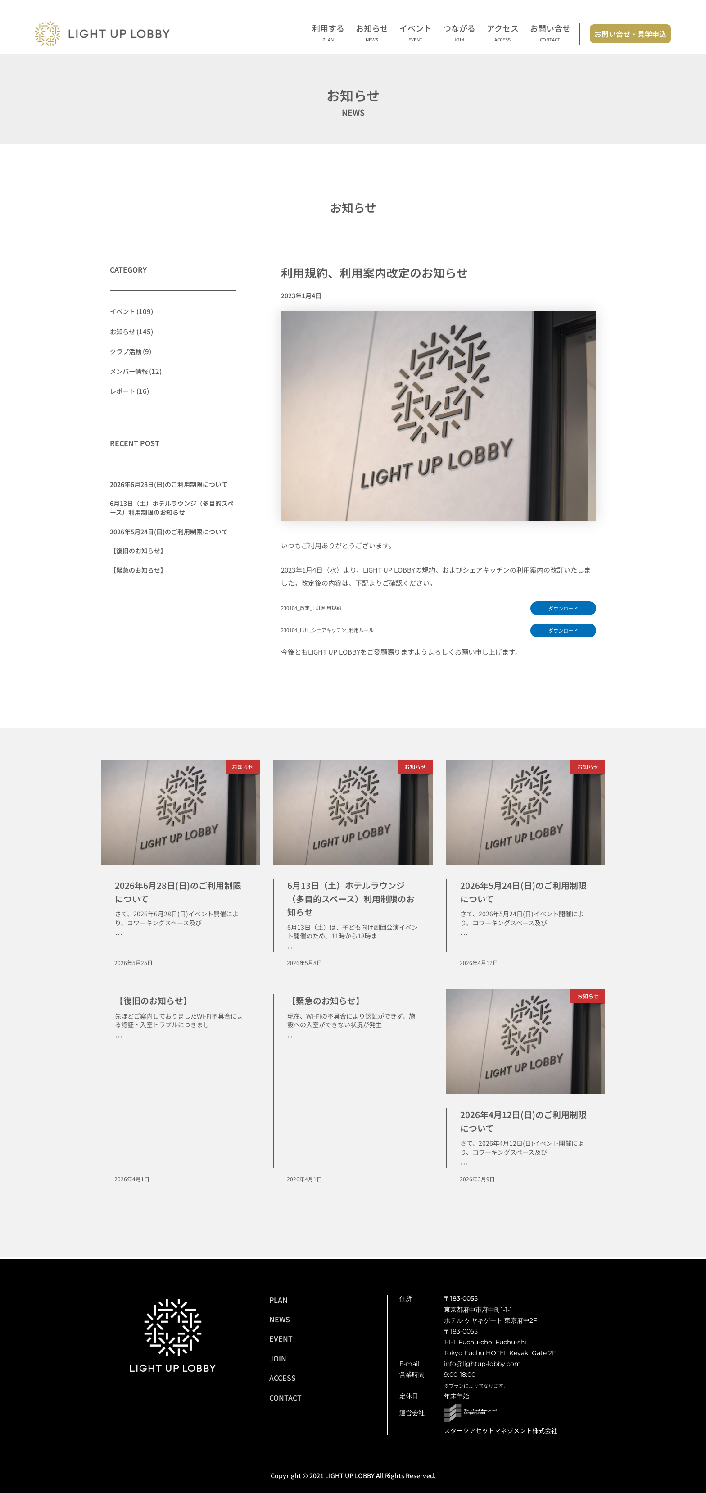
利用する (328, 34)
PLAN (278, 1300)
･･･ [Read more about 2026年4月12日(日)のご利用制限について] (464, 1165)
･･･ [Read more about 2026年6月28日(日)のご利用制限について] (119, 935)
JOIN (277, 1358)
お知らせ (372, 34)
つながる (459, 34)
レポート (123, 390)
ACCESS (282, 1378)
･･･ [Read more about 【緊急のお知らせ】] (291, 1038)
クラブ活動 (127, 350)
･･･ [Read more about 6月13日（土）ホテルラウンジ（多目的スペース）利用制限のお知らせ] (291, 949)
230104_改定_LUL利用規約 (315, 608)
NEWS (279, 1319)
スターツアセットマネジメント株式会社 (500, 1430)
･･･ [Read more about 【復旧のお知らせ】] (119, 1038)
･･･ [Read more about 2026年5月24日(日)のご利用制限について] (464, 935)
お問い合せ (550, 34)
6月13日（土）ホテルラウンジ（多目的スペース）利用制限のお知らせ (172, 507)
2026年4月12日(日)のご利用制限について (525, 1122)
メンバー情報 (130, 370)
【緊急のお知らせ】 (138, 569)
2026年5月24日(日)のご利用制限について (169, 531)
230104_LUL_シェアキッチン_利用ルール (333, 630)
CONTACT (285, 1397)
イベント (415, 34)
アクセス (503, 34)
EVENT (281, 1338)
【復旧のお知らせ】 (138, 550)
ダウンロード (562, 608)
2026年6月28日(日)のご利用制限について (169, 483)
